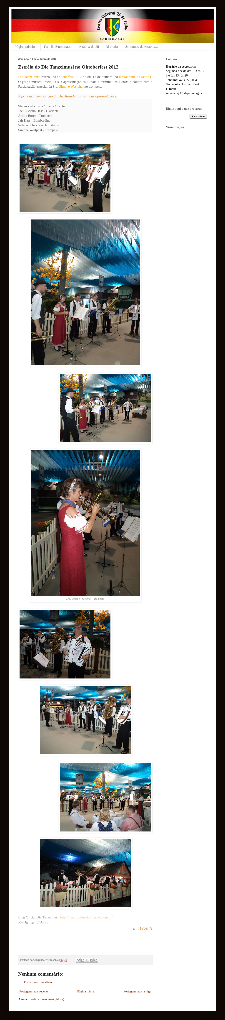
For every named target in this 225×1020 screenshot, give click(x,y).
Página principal (26, 46)
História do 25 (89, 46)
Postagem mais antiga (137, 991)
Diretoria (112, 46)
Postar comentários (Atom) (47, 999)
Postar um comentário (38, 982)
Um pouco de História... (141, 46)
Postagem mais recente (33, 991)
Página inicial (86, 991)
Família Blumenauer (58, 46)
